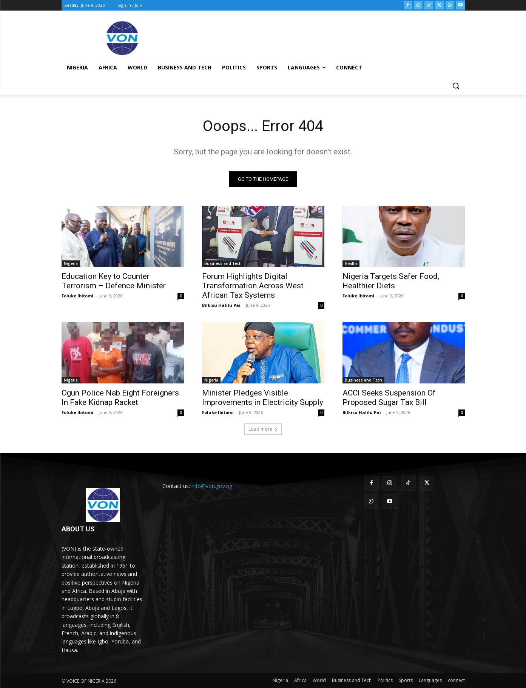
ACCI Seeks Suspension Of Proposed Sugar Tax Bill (389, 397)
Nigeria (71, 263)
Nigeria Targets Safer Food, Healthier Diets (390, 281)
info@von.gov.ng (211, 485)
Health (351, 263)
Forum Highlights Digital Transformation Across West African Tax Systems (253, 286)
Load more (263, 429)
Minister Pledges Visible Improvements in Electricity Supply (262, 397)
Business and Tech (223, 263)
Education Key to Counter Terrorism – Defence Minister (114, 281)
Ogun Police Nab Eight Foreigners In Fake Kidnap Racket (120, 397)
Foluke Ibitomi (77, 296)
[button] (456, 86)
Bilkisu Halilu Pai (221, 305)
